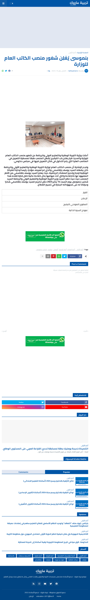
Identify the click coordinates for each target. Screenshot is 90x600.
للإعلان (31, 596)
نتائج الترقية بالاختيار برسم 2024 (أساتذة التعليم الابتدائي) (48, 481)
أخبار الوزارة (71, 250)
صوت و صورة (59, 559)
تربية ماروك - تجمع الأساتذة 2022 (36, 592)
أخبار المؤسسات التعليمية (66, 555)
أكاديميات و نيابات (24, 555)
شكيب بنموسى (41, 250)
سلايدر (50, 250)
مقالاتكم (38, 559)
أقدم (4, 331)
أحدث (85, 331)
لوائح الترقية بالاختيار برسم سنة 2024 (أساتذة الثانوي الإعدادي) (46, 492)
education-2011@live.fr (45, 596)
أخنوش (55, 250)
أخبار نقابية (38, 555)
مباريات (48, 559)
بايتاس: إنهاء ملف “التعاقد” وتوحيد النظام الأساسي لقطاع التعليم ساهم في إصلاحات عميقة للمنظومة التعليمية (47, 524)
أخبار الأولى (72, 52)
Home (59, 596)
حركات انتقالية (73, 559)
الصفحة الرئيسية (82, 52)
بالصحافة (11, 555)
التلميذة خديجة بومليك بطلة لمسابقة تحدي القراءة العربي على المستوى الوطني (45, 448)
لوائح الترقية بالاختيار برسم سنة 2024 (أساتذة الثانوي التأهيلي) (46, 504)
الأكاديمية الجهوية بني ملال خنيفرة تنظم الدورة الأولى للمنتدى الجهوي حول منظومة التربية (47, 534)
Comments (23, 472)
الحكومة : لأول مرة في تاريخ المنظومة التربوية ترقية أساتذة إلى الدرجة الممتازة (53, 542)
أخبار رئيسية (63, 250)
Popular (66, 472)
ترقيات (84, 559)
